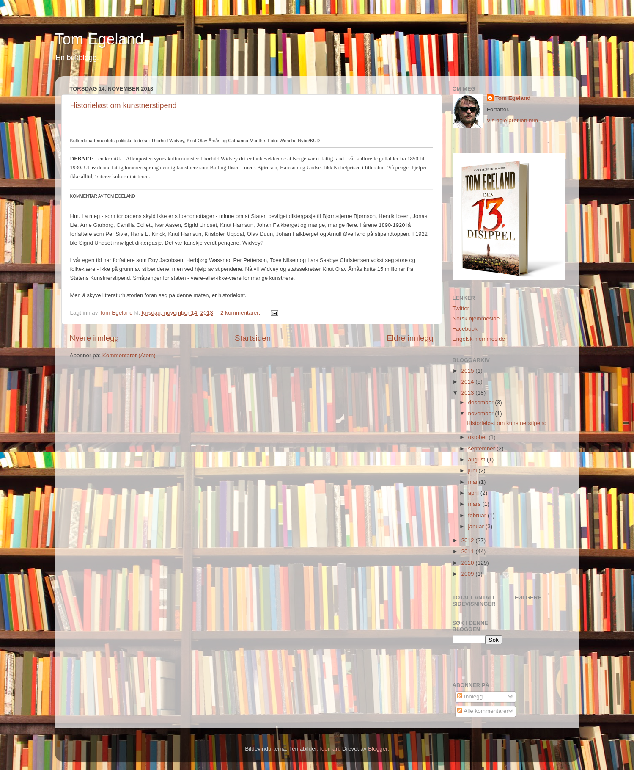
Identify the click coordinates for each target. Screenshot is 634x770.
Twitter (461, 308)
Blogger (377, 748)
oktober (478, 437)
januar (477, 526)
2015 (468, 370)
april (474, 493)
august (477, 459)
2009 (468, 574)
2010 (468, 563)
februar (478, 515)
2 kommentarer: (241, 312)
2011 (468, 551)
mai (473, 482)
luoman (329, 748)
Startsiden (253, 338)
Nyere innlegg (94, 338)
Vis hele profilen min (512, 120)
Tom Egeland (99, 39)
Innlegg (470, 696)
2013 (468, 392)
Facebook (465, 329)
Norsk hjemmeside (476, 318)
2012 (468, 540)
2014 (468, 381)
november (481, 413)
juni (473, 470)
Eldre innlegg (410, 338)
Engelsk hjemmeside (479, 339)
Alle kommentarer (482, 711)
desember (481, 402)
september (482, 448)
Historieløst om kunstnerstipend (123, 105)
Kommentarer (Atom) (129, 355)
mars (475, 504)
